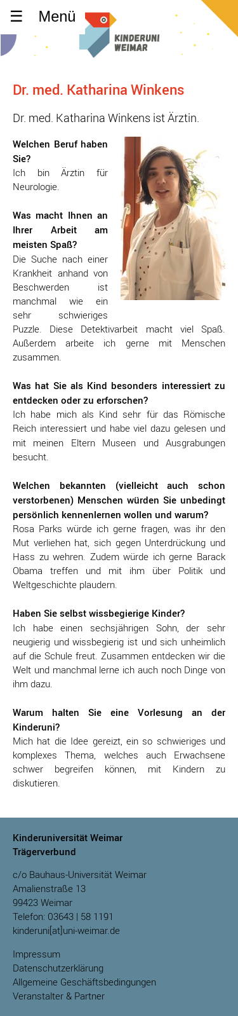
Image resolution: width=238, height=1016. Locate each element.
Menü (57, 16)
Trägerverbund (44, 851)
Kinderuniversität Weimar (119, 43)
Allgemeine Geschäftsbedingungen (84, 982)
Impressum (36, 954)
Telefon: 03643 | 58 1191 (63, 916)
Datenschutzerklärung (58, 968)
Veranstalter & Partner (59, 996)
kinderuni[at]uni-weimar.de (66, 930)
